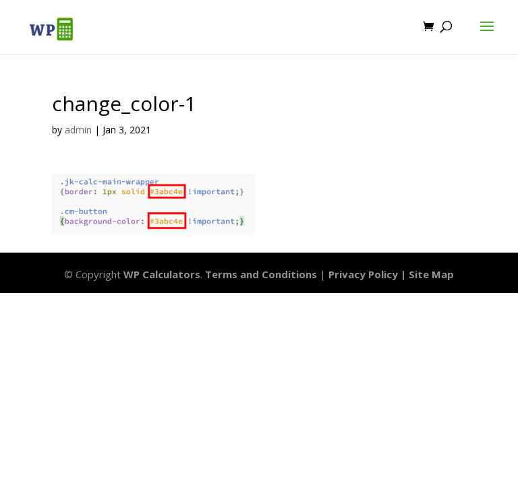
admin (78, 129)
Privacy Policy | (368, 274)
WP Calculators (161, 274)
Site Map (431, 274)
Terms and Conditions (261, 274)
